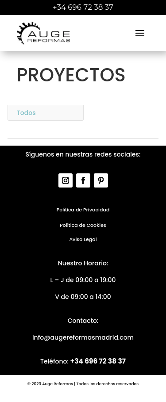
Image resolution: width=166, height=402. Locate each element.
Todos (26, 112)
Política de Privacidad (83, 209)
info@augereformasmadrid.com (83, 337)
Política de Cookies (83, 225)
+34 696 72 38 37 (98, 361)
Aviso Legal (83, 239)
